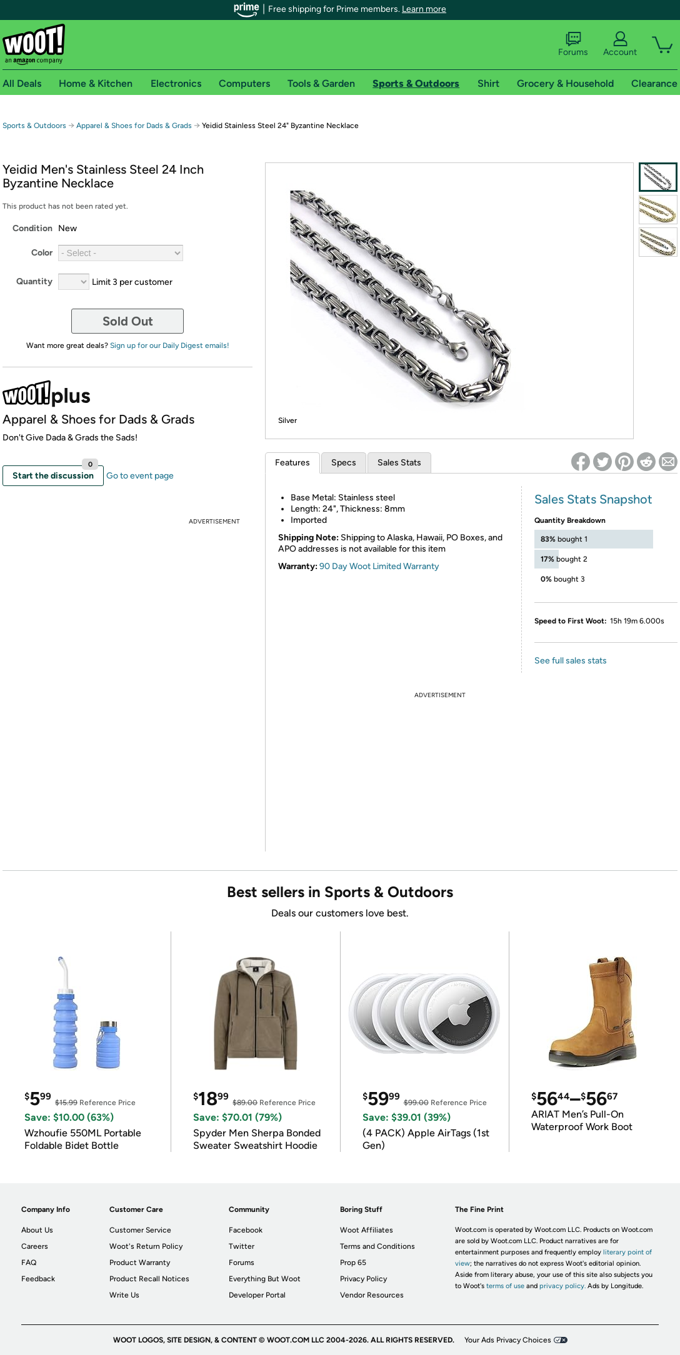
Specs (343, 462)
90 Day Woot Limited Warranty (379, 566)
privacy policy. (562, 1286)
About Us (37, 1230)
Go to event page (140, 475)
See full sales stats (570, 660)
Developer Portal (257, 1295)
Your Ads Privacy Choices (507, 1340)
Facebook (245, 1230)
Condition (32, 228)
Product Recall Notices (149, 1278)
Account (620, 44)
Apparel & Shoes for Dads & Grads (134, 125)
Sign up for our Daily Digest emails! (169, 345)
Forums (573, 44)
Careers (34, 1246)
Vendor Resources (372, 1295)
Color (41, 252)
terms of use (505, 1286)
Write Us (124, 1295)
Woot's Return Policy (145, 1246)
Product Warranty (139, 1262)
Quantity (34, 281)
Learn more (424, 9)
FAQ (28, 1262)
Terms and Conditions (377, 1246)
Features (292, 462)
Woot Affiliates (366, 1230)
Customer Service (140, 1230)
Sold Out (127, 321)
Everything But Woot (265, 1278)
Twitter (241, 1246)
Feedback (38, 1278)
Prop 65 (353, 1262)
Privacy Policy (363, 1278)
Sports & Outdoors (34, 125)
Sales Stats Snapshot (593, 499)
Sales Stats (399, 462)
